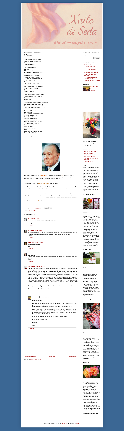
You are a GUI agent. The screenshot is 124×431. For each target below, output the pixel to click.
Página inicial (52, 356)
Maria (29, 253)
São (29, 218)
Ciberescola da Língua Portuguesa (92, 80)
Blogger (77, 423)
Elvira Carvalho (32, 230)
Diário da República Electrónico (91, 72)
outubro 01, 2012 (45, 297)
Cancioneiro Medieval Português (91, 155)
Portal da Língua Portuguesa (90, 66)
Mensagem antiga (73, 356)
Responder (30, 225)
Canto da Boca (43, 175)
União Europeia (87, 64)
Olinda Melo (35, 297)
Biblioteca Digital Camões (90, 151)
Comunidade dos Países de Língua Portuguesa (90, 78)
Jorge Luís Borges (32, 210)
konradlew (64, 423)
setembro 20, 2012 (35, 218)
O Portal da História (88, 161)
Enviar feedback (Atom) (35, 359)
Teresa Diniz (31, 242)
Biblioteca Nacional (88, 153)
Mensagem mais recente (30, 356)
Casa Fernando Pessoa (89, 156)
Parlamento (86, 68)
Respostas (32, 294)
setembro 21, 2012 (35, 253)
